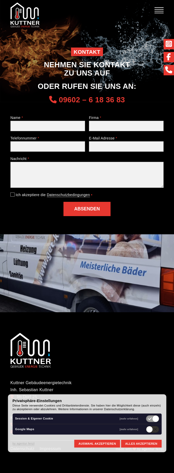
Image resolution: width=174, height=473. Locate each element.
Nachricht (19, 159)
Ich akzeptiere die (51, 195)
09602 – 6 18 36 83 (87, 100)
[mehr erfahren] (129, 419)
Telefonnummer (24, 138)
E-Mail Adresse (103, 138)
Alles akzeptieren (141, 443)
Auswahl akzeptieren (97, 443)
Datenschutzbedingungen (68, 195)
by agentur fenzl (23, 443)
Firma (95, 118)
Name (16, 118)
